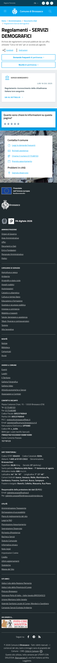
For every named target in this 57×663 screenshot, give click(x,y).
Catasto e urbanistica (10, 292)
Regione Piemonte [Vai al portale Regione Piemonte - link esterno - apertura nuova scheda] (9, 3)
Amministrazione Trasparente (14, 508)
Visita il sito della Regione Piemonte (17, 583)
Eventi (4, 369)
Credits (4, 556)
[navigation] (5, 11)
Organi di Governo (9, 233)
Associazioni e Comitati (11, 393)
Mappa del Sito (8, 569)
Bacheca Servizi (8, 536)
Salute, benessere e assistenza (14, 317)
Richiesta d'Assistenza (11, 532)
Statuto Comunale (9, 540)
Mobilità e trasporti (9, 313)
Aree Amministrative (10, 237)
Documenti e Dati (30, 20)
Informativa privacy (10, 544)
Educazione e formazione (12, 300)
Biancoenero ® (21, 657)
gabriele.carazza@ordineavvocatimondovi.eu (24, 495)
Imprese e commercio (10, 308)
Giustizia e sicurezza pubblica (14, 304)
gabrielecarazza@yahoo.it (18, 492)
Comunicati (6, 351)
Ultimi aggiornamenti (10, 561)
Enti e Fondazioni (9, 250)
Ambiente (6, 276)
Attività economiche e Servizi (14, 389)
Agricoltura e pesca (10, 272)
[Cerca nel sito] (50, 11)
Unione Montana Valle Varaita (14, 599)
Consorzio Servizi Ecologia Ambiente (17, 607)
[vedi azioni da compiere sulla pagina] (21, 50)
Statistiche (6, 565)
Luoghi (4, 373)
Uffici (4, 242)
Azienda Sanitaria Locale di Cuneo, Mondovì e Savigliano (25, 603)
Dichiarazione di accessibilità (13, 512)
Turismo (5, 325)
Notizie (4, 343)
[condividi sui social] (8, 50)
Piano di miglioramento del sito (14, 516)
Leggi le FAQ (7, 520)
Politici (4, 258)
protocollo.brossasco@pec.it (18, 419)
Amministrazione (15, 20)
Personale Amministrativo (12, 254)
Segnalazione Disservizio (12, 528)
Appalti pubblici (8, 284)
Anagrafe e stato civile (11, 280)
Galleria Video (7, 385)
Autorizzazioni (7, 288)
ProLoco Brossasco (9, 591)
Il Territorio (6, 377)
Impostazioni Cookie (10, 552)
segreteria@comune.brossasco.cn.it (22, 422)
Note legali (6, 548)
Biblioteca (6, 347)
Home (4, 20)
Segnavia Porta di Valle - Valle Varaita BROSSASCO (23, 595)
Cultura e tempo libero (11, 296)
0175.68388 (10, 410)
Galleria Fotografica (10, 381)
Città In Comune (32, 651)
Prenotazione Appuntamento (14, 524)
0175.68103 (10, 407)
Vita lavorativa (8, 329)
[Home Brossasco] (26, 11)
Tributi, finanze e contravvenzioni (15, 321)
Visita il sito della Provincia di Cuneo (16, 587)
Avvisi (4, 355)
